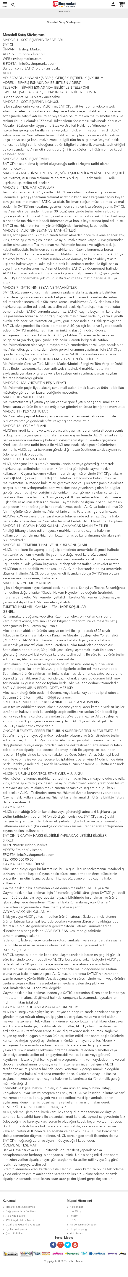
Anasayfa (64, 11)
